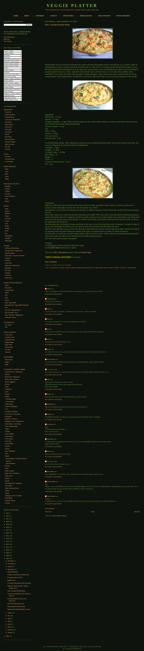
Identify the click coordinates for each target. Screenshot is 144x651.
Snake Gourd (8, 476)
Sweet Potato (8, 485)
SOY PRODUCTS (9, 322)
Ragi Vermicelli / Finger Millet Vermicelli (17, 305)
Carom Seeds (8, 335)
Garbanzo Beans (9, 117)
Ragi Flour (8, 268)
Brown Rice (8, 288)
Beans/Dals (55, 267)
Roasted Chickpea (10, 142)
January (10, 632)
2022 (7, 516)
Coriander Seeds (9, 337)
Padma (49, 394)
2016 (7, 533)
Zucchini (7, 503)
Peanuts (7, 134)
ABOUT (26, 16)
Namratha (50, 404)
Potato (6, 468)
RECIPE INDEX (68, 16)
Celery (7, 391)
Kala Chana (8, 122)
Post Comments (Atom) (59, 516)
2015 (7, 536)
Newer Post (48, 512)
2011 (7, 547)
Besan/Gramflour (10, 253)
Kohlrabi (7, 446)
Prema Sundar (51, 359)
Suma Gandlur (51, 481)
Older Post (137, 512)
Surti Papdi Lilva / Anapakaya (13, 483)
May (9, 621)
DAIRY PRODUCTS (10, 166)
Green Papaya (9, 439)
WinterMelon (8, 498)
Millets (7, 292)
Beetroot (7, 374)
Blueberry (8, 213)
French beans (71, 267)
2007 (7, 558)
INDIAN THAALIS (86, 16)
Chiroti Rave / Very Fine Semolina (14, 255)
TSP (6, 327)
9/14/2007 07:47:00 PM (53, 334)
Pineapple (7, 238)
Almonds (7, 189)
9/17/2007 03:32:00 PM (53, 434)
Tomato (7, 493)
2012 (7, 544)
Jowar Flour (8, 263)
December (11, 561)
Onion (6, 453)
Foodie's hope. (86, 252)
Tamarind (7, 352)
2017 (7, 530)
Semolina (7, 273)
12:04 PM (68, 265)
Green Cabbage (9, 434)
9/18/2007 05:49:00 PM (53, 491)
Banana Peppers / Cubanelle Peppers (16, 458)
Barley (7, 285)
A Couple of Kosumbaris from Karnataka (19, 583)
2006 (7, 636)
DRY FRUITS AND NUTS (11, 184)
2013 (7, 541)
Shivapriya (50, 439)
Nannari (7, 448)
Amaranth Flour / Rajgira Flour (14, 250)
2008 (7, 555)
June (9, 618)
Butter (6, 169)
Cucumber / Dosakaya (11, 411)
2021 (7, 519)
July (9, 615)
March (10, 627)
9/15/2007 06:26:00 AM (53, 354)
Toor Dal (7, 146)
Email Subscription (9, 37)
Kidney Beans (9, 124)
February (10, 630)
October (10, 566)
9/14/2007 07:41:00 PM (53, 324)
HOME (16, 16)
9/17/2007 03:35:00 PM (53, 446)
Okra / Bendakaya (10, 451)
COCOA (6, 154)
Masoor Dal (8, 127)
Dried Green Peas (10, 114)
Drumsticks (8, 416)
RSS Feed (6, 39)
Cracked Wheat (9, 290)
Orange (7, 228)
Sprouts (7, 481)
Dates (6, 198)
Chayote (7, 394)
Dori (48, 319)
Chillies (7, 396)
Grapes (7, 216)
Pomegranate (8, 236)
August (10, 613)
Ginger (7, 429)
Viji (48, 339)
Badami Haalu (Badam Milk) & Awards (18, 609)
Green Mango (9, 436)
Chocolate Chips (9, 159)
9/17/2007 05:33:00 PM (53, 467)
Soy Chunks (8, 325)
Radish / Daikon (9, 471)
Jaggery (7, 362)
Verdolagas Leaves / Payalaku (13, 495)
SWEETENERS (8, 357)
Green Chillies (10, 401)
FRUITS (6, 206)
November (11, 563)
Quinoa (7, 300)
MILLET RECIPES (104, 16)
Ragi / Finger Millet (10, 302)
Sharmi (49, 451)
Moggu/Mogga (9, 342)
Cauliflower (8, 389)
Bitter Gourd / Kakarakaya (12, 377)
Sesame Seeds (9, 347)
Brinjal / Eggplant (10, 382)
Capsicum (8, 461)
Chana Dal (8, 112)
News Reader (7, 41)
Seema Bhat (50, 471)
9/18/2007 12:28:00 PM (53, 477)
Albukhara (8, 186)
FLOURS (6, 246)
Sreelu (49, 289)
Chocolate (8, 156)
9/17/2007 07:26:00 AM (53, 399)
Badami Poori (11, 580)
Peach (6, 231)
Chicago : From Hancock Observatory (18, 574)
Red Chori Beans (10, 139)
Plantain (7, 466)
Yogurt (7, 179)
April (9, 624)
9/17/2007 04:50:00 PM (53, 456)
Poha (6, 297)
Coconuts (7, 194)
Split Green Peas (9, 144)
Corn (6, 409)
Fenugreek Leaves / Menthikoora (14, 421)
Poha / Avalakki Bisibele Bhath (16, 591)
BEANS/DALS (8, 109)
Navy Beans (8, 132)
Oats (6, 295)
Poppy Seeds (8, 344)
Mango (7, 226)
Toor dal (123, 267)
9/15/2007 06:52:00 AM (53, 365)
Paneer (7, 176)
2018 (7, 527)
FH (48, 329)
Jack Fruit (7, 218)
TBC (48, 379)
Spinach (7, 478)
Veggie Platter (72, 5)
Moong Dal (8, 129)
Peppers (7, 456)
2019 (7, 524)
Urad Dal (7, 149)
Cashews (7, 191)
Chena (6, 171)
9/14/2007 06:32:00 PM (53, 304)
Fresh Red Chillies (11, 399)
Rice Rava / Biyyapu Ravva (13, 310)
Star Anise (8, 349)
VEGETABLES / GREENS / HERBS (14, 369)
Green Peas (8, 441)
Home (93, 512)
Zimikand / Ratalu (10, 500)
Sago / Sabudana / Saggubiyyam (14, 315)
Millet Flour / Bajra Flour (12, 265)
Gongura (7, 431)
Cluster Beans (9, 404)
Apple (6, 208)
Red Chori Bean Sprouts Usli (15, 603)
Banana (7, 211)
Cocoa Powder (9, 161)
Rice (6, 307)
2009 (7, 553)
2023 (7, 513)
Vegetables (132, 267)
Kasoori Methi (9, 443)
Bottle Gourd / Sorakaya (12, 379)
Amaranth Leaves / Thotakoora (13, 372)
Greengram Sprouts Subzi (14, 577)
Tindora (7, 490)
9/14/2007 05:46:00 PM (53, 294)
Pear (6, 233)
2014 (7, 538)
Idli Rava (7, 260)
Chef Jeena (50, 299)
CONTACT (53, 16)
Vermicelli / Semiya (10, 317)
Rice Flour (8, 270)
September (11, 569)
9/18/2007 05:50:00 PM (53, 504)
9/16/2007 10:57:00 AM (53, 389)
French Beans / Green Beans (13, 424)
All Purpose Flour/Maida (12, 248)
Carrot (6, 387)
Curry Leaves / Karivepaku (12, 414)
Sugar (6, 364)
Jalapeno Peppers (10, 463)
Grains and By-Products (85, 267)
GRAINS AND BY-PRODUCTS (13, 283)
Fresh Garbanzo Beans (11, 426)
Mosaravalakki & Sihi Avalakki (16, 606)
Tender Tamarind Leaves (12, 488)
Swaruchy (50, 424)
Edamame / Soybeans (11, 419)
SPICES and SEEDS (10, 332)
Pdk (48, 309)
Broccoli (7, 384)
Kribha (49, 414)
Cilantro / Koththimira (11, 406)
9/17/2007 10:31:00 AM (53, 419)
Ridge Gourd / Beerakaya (12, 473)
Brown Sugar (8, 359)
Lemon (7, 221)
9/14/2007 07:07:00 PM (53, 314)
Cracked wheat (54, 248)
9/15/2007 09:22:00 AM (53, 375)
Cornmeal (7, 258)
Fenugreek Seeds (9, 339)
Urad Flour (8, 275)
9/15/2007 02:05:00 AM (53, 344)
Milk (6, 174)
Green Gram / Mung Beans (12, 119)
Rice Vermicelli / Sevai (11, 312)
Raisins (7, 201)
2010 (7, 550)
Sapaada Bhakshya (12, 572)
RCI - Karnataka (60, 252)
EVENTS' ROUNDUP (123, 16)
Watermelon (8, 241)
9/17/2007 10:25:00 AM (53, 409)
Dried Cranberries (10, 196)
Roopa (49, 349)
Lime (6, 223)
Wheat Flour (8, 278)
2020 (7, 521)
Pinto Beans (8, 137)
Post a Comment (49, 508)
